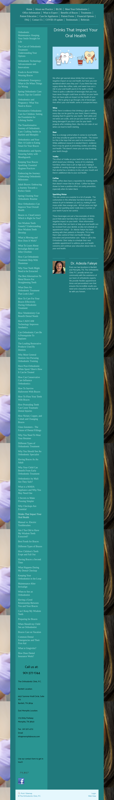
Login (94, 793)
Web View (92, 796)
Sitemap (29, 793)
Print (21, 793)
